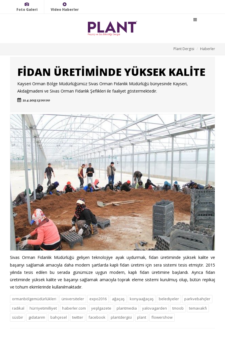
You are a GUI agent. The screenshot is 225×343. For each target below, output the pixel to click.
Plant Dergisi (183, 48)
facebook (96, 317)
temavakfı (198, 308)
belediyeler (169, 298)
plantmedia (127, 308)
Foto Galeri (27, 7)
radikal (18, 308)
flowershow (162, 317)
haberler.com (74, 308)
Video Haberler (65, 7)
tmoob (178, 308)
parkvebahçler (197, 298)
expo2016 (98, 298)
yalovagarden (154, 308)
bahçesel (58, 317)
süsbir (17, 317)
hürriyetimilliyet (43, 308)
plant (141, 317)
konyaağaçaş (142, 298)
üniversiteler (73, 298)
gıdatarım (36, 317)
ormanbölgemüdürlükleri (34, 298)
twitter (77, 317)
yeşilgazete (101, 308)
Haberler (207, 48)
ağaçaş (118, 298)
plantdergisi (121, 317)
